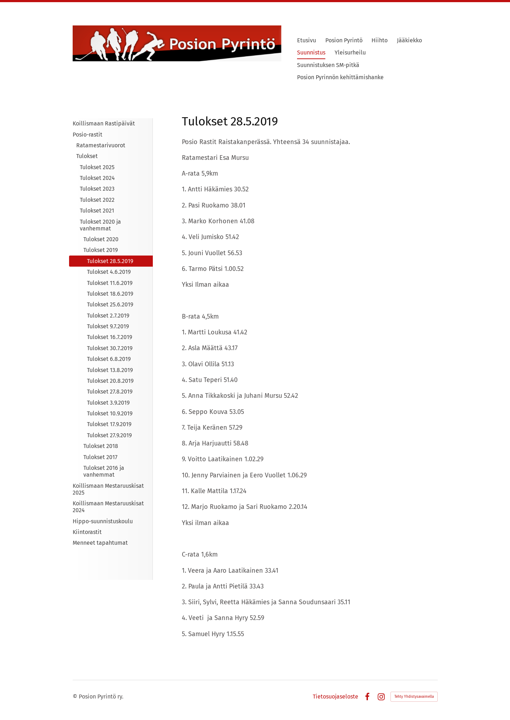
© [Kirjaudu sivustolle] (76, 696)
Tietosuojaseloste (335, 697)
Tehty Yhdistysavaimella (414, 697)
